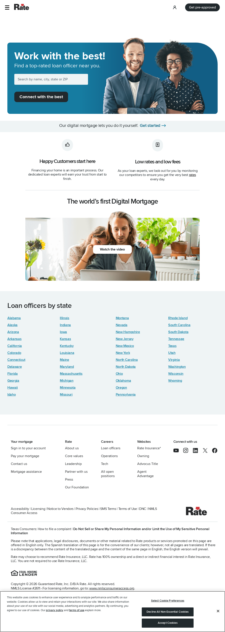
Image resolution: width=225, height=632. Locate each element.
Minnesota (67, 387)
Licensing (38, 509)
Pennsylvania (126, 394)
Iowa (63, 332)
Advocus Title (147, 464)
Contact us (19, 464)
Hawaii (12, 387)
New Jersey (125, 339)
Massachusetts (71, 374)
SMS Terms (108, 509)
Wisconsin (175, 374)
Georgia (13, 380)
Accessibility (20, 509)
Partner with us (76, 471)
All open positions (108, 473)
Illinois (64, 318)
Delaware (14, 367)
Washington (177, 367)
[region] (112, 611)
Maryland (67, 367)
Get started (150, 125)
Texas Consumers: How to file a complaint (41, 529)
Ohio (119, 374)
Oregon (121, 387)
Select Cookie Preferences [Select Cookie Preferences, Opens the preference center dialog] (167, 600)
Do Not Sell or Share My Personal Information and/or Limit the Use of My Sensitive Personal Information (110, 531)
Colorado (14, 353)
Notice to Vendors (60, 509)
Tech (104, 464)
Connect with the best (41, 97)
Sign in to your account (28, 448)
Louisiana (67, 353)
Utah (172, 353)
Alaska (12, 325)
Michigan (66, 380)
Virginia (174, 360)
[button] (7, 7)
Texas (172, 346)
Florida (12, 374)
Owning (143, 456)
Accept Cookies (168, 623)
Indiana (65, 325)
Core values (74, 456)
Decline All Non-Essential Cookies (168, 612)
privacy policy (54, 610)
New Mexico (125, 346)
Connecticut (16, 360)
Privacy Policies (87, 509)
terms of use (76, 610)
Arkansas (14, 339)
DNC (142, 509)
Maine (64, 360)
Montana (122, 318)
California (14, 346)
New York (123, 353)
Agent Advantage (145, 473)
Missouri (66, 394)
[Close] (218, 611)
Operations (109, 456)
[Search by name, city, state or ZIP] (51, 79)
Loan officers (110, 448)
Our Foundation (77, 487)
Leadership (73, 464)
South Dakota (178, 332)
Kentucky (67, 346)
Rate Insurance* (149, 448)
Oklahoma (123, 380)
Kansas (65, 339)
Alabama (14, 318)
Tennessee (176, 339)
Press (69, 479)
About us (72, 448)
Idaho (11, 394)
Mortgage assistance (26, 471)
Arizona (13, 332)
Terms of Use (127, 509)
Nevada (121, 325)
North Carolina (127, 360)
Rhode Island (178, 318)
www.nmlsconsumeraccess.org (111, 588)
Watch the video (112, 249)
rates (192, 175)
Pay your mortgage (25, 456)
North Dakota (126, 367)
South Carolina (179, 325)
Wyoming (175, 380)
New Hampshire (128, 332)
